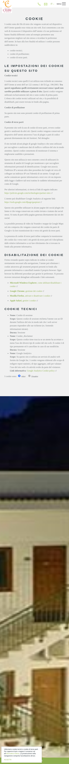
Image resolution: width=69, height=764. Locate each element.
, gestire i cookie (23, 300)
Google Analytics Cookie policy (41, 371)
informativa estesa (12, 754)
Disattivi (34, 376)
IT (52, 4)
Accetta (7, 760)
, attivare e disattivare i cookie (30, 296)
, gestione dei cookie (26, 291)
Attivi (23, 376)
